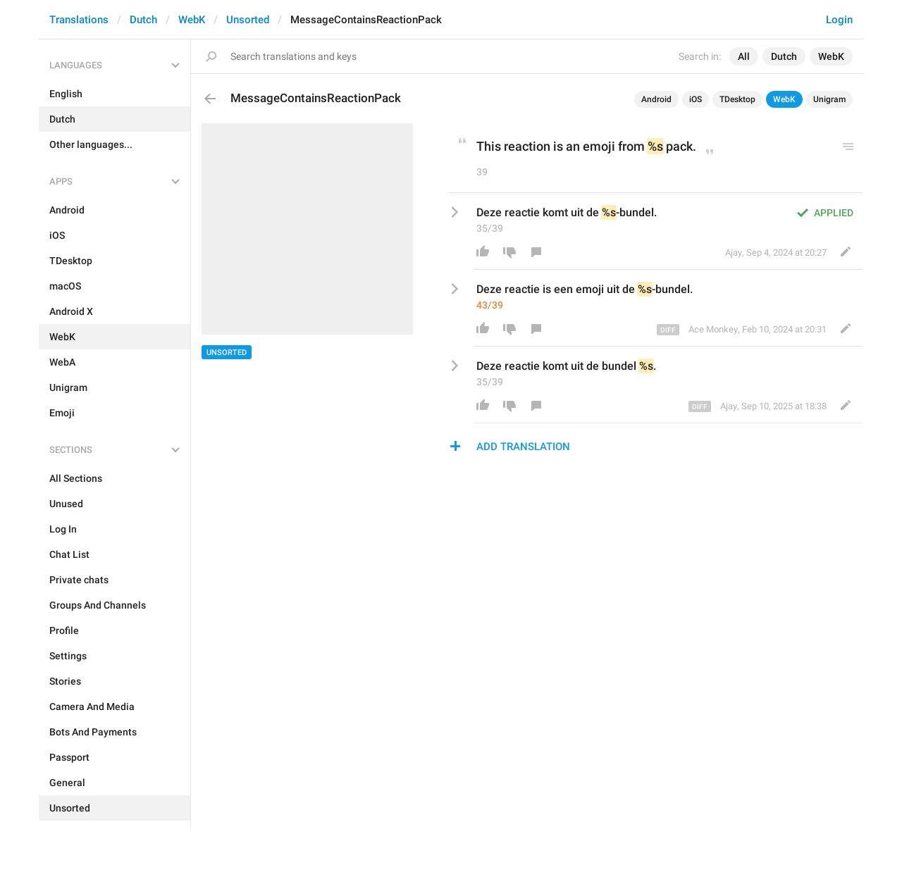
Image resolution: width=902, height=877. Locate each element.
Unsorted (247, 19)
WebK (191, 19)
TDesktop (737, 99)
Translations (79, 19)
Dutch (143, 19)
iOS (695, 99)
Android (656, 99)
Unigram (829, 99)
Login (839, 19)
